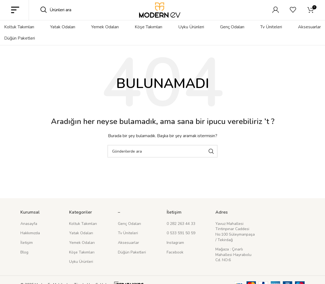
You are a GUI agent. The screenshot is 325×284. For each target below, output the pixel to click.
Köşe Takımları (81, 260)
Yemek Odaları (82, 251)
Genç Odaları (129, 232)
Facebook (175, 260)
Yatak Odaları (81, 241)
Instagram (175, 251)
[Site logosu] (159, 13)
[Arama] (77, 14)
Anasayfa (28, 232)
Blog (24, 260)
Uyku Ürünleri (81, 270)
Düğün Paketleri (132, 260)
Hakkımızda (30, 241)
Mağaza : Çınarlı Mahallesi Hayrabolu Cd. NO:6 (233, 263)
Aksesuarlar (128, 251)
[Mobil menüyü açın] (15, 14)
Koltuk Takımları (83, 232)
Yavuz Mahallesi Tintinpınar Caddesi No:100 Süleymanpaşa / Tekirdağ (235, 240)
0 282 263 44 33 (181, 232)
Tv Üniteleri (128, 241)
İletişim (26, 251)
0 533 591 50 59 (181, 241)
